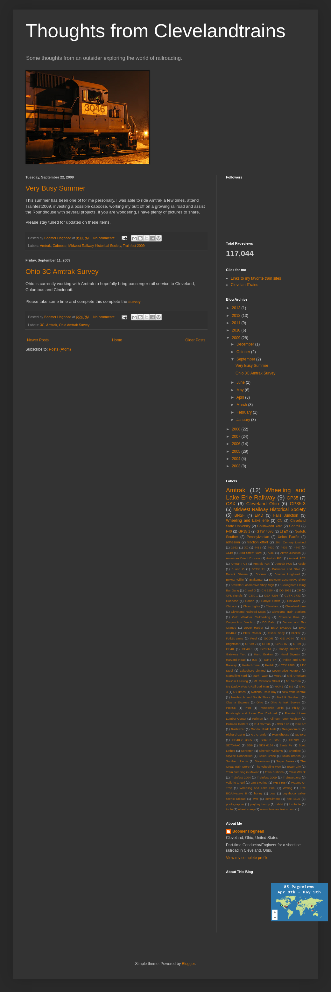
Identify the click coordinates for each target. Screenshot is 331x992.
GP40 (230, 649)
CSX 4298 (271, 595)
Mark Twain (260, 675)
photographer (235, 804)
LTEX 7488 (287, 665)
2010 (237, 330)
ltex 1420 (293, 798)
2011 (237, 323)
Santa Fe (285, 745)
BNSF (240, 515)
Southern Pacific (237, 761)
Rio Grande (259, 734)
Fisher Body (276, 633)
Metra (278, 675)
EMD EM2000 (281, 627)
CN (280, 520)
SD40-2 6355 (270, 740)
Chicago (231, 606)
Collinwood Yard (269, 526)
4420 (270, 547)
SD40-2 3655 (242, 740)
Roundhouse (280, 734)
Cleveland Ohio (262, 503)
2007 (237, 436)
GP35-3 (298, 503)
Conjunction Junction (240, 622)
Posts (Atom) (60, 349)
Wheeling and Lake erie (247, 520)
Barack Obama (237, 574)
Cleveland (272, 606)
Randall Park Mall (263, 729)
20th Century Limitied (290, 542)
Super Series (285, 761)
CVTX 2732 (293, 595)
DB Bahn (268, 622)
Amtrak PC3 (239, 563)
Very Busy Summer (55, 188)
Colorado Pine (288, 617)
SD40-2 (300, 734)
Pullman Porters (237, 724)
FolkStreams (234, 638)
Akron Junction (290, 553)
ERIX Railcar (252, 633)
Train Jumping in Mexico (242, 772)
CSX (231, 503)
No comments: (104, 238)
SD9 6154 (266, 745)
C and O (250, 590)
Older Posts (195, 340)
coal (273, 793)
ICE (254, 659)
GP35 (293, 497)
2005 (237, 451)
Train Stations (274, 772)
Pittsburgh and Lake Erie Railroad (251, 713)
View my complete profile (247, 858)
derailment (272, 798)
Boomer (261, 574)
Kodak (269, 665)
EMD (259, 515)
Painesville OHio (272, 707)
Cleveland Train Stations (289, 611)
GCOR (268, 638)
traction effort (257, 542)
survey (134, 301)
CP (299, 590)
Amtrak (45, 246)
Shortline (295, 750)
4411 (257, 547)
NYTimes (239, 692)
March (242, 404)
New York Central (294, 692)
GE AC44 (287, 638)
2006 (237, 444)
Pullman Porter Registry (285, 718)
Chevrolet (293, 601)
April (240, 397)
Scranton (247, 750)
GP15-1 (244, 531)
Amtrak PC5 (283, 563)
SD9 (250, 745)
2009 (237, 338)
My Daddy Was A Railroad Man (247, 686)
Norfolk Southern (288, 697)
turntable (295, 804)
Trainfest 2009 (134, 246)
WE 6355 (279, 782)
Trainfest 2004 (241, 777)
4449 (229, 553)
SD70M (294, 740)
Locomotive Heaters (286, 670)
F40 (229, 531)
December (245, 344)
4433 (284, 547)
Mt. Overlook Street (267, 681)
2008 (237, 429)
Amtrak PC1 (274, 558)
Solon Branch (291, 756)
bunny (258, 793)
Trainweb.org (292, 777)
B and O (237, 569)
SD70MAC (233, 745)
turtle (229, 809)
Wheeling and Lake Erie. (257, 788)
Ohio (260, 702)
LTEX (284, 531)
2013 (237, 308)
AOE (271, 553)
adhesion (233, 542)
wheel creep (246, 809)
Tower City (293, 766)
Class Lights (251, 606)
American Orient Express (243, 558)
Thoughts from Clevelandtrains (155, 30)
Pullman (257, 718)
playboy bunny (260, 804)
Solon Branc (267, 756)
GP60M (265, 649)
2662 (234, 547)
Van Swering (259, 782)
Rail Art (300, 724)
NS (291, 686)
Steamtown (262, 761)
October (243, 352)
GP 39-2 (251, 644)
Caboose (59, 246)
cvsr (255, 798)
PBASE (231, 707)
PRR (248, 707)
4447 (297, 547)
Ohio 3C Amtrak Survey (62, 272)
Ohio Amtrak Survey (74, 325)
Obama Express (237, 702)
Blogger (188, 963)
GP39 (297, 644)
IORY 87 (270, 659)
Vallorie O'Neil (235, 782)
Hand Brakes (263, 654)
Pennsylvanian (258, 537)
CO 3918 (285, 590)
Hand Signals (290, 654)
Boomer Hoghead (286, 574)
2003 (237, 466)
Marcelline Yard (236, 675)
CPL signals (234, 595)
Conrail (294, 526)
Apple (302, 563)
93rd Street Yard (250, 553)
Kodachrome (250, 665)
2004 (237, 459)
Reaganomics (291, 729)
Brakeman (256, 579)
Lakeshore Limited (252, 670)
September (246, 359)
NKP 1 (279, 686)
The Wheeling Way (268, 766)
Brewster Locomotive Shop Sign (252, 585)
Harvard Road (236, 659)
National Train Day (263, 692)
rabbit (279, 804)
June (241, 382)
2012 (237, 315)
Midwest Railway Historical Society (94, 246)
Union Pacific (288, 537)
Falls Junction (285, 515)
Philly (295, 707)
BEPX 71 (258, 569)
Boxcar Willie (235, 579)
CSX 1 (253, 595)
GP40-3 (247, 649)
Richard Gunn (235, 734)
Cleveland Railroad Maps (248, 611)
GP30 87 (281, 644)
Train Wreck (297, 772)
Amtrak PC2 (297, 558)
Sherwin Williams (271, 750)
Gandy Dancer (289, 649)
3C (42, 325)
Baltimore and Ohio (286, 569)
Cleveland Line (295, 606)
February (244, 412)
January (243, 419)
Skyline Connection (239, 756)
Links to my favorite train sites (256, 278)
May (240, 390)
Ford (253, 638)
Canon (249, 601)
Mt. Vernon (293, 681)
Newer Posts (38, 340)
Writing (287, 788)
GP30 (266, 644)
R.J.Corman (262, 724)
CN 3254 (267, 590)
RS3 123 (283, 724)
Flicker (295, 633)
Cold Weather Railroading (251, 617)
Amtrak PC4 (261, 563)
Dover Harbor (253, 627)
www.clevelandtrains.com (277, 809)
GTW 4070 (265, 531)
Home (117, 340)
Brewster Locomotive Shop (287, 579)
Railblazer (238, 729)
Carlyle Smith (270, 601)
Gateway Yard (236, 654)
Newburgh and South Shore (251, 697)
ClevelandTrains (244, 285)
